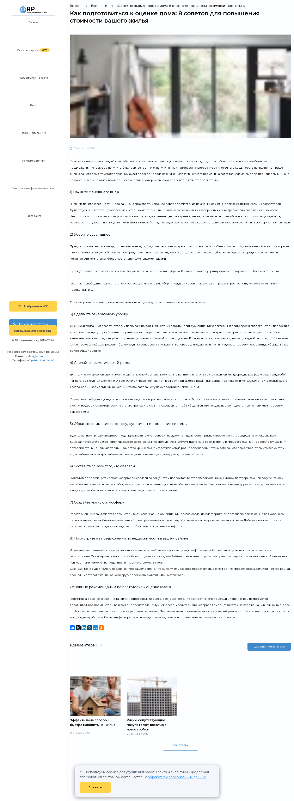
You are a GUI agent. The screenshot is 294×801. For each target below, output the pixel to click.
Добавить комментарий (269, 646)
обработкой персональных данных (177, 777)
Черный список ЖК (33, 132)
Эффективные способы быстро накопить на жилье (93, 722)
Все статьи (98, 6)
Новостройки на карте (33, 77)
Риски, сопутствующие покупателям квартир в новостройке (146, 724)
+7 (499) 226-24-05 (41, 360)
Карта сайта (33, 215)
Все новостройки (28, 50)
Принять (95, 787)
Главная (33, 22)
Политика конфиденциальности (33, 188)
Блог (33, 105)
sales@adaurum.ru (38, 356)
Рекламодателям (33, 160)
